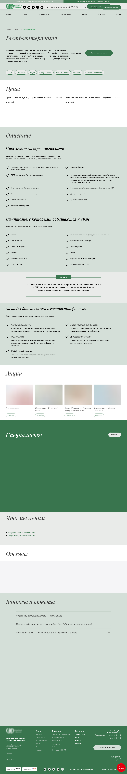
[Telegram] (33, 7)
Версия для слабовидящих (83, 770)
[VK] (24, 7)
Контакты (101, 14)
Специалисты (44, 14)
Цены (10, 72)
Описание (22, 72)
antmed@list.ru (116, 760)
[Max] (37, 7)
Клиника (9, 14)
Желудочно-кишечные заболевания (21, 533)
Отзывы (80, 72)
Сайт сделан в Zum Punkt (111, 770)
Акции (84, 14)
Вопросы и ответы (97, 72)
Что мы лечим (66, 14)
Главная (8, 29)
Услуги (25, 14)
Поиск (118, 14)
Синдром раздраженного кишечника (21, 536)
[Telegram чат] (28, 7)
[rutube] (41, 7)
